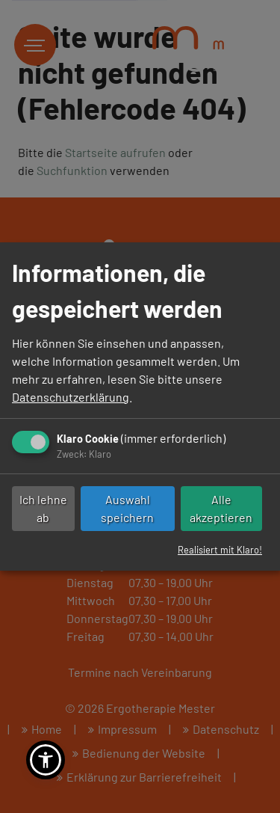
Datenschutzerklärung (70, 397)
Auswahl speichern (127, 508)
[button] (45, 760)
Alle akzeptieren (221, 508)
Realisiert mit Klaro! (220, 550)
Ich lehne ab (43, 508)
